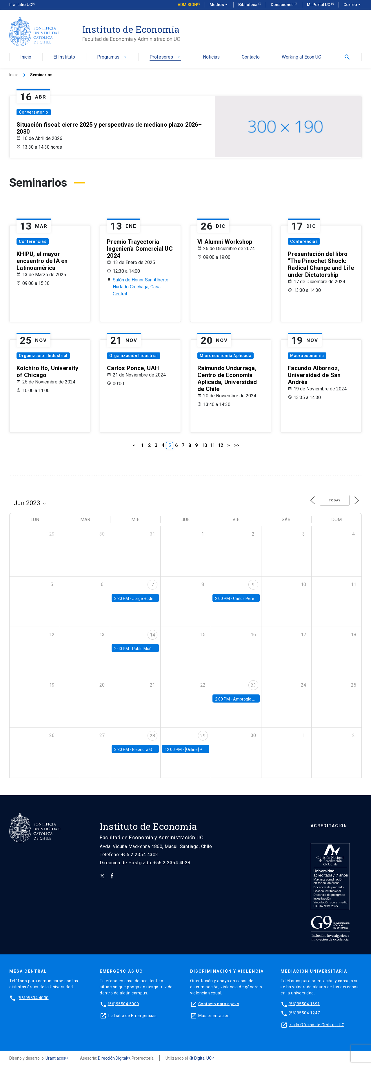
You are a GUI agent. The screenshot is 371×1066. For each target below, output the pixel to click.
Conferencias (32, 241)
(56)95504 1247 (304, 1013)
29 (202, 735)
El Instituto (64, 57)
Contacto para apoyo (218, 1003)
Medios (219, 5)
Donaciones (282, 4)
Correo (352, 5)
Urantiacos (55, 1058)
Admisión (187, 4)
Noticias (211, 57)
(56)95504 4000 (33, 997)
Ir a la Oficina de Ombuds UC (316, 1024)
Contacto (251, 57)
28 (152, 735)
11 (212, 445)
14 (152, 635)
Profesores (165, 57)
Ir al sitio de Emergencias (132, 1015)
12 (220, 445)
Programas (112, 57)
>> (236, 445)
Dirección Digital (112, 1058)
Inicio (25, 57)
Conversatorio (33, 112)
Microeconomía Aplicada (225, 355)
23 (253, 685)
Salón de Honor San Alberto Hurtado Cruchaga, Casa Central (140, 286)
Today (335, 500)
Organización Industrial (43, 355)
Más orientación (214, 1015)
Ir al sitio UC (20, 4)
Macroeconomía (307, 355)
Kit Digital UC (200, 1058)
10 (204, 445)
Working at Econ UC (301, 57)
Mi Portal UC (319, 4)
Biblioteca (248, 4)
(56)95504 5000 (123, 1003)
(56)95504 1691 (304, 1003)
